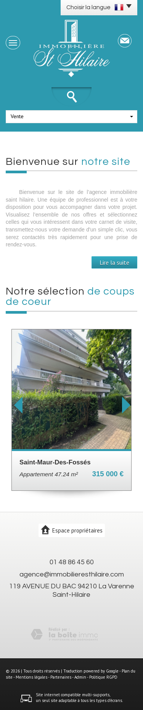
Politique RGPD (103, 677)
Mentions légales (31, 677)
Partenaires (60, 677)
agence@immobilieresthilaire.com (71, 574)
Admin (80, 677)
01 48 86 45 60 (72, 562)
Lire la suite (114, 262)
